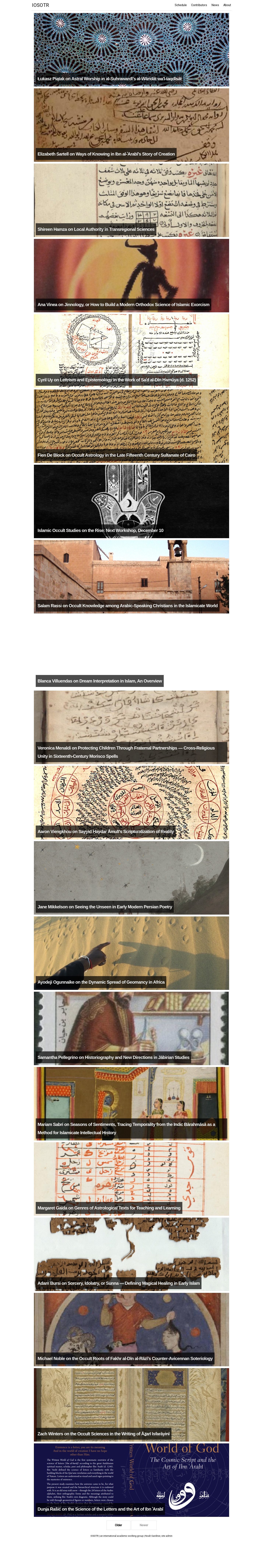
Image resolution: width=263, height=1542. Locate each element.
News (215, 5)
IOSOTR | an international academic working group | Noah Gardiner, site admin (131, 1535)
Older (118, 1525)
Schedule (181, 5)
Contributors (199, 5)
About (227, 5)
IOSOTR (40, 5)
